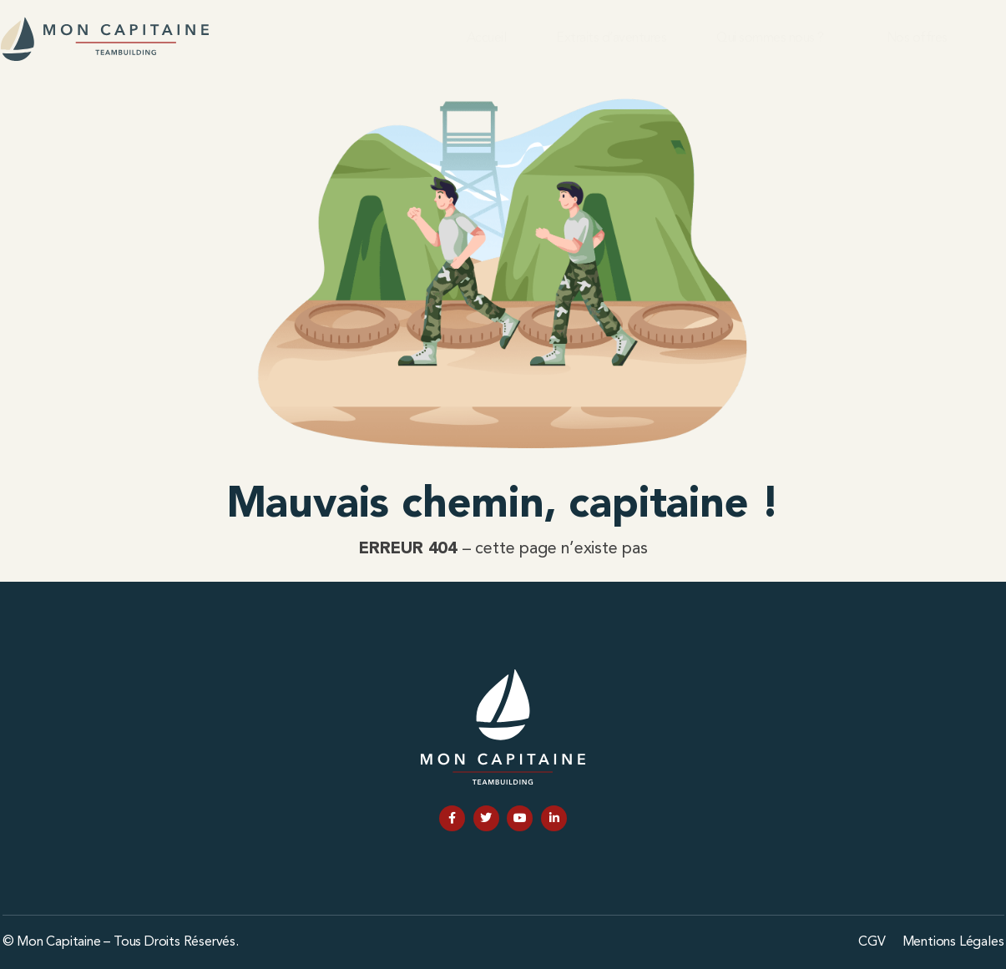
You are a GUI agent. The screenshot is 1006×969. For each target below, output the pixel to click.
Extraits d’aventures (611, 38)
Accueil (487, 38)
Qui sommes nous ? (770, 38)
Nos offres (917, 38)
